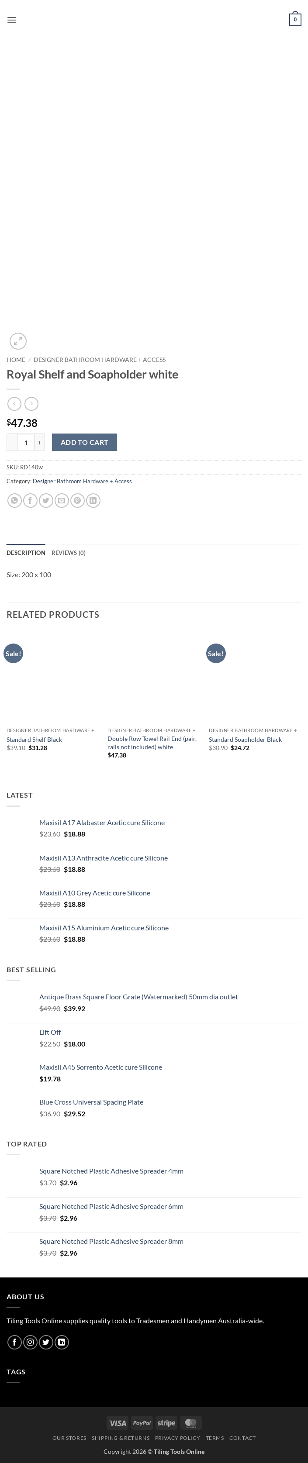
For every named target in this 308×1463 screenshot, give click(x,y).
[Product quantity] (26, 442)
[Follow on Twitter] (46, 1342)
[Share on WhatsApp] (14, 500)
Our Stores (69, 1438)
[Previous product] (31, 403)
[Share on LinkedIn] (93, 500)
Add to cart (85, 442)
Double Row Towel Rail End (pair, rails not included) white (152, 742)
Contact (242, 1438)
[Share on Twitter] (46, 500)
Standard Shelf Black (34, 739)
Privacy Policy (178, 1438)
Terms (215, 1438)
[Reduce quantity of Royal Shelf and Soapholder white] (12, 442)
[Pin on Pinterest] (77, 500)
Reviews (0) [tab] (69, 552)
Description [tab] (26, 552)
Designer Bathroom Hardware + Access (100, 359)
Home (16, 359)
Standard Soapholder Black (245, 739)
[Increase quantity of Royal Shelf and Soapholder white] (40, 442)
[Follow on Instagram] (30, 1342)
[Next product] (14, 403)
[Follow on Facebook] (14, 1342)
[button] (12, 20)
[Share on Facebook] (30, 500)
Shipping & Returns (120, 1438)
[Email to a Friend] (62, 500)
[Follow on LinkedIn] (62, 1342)
